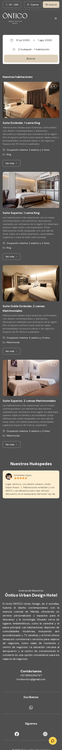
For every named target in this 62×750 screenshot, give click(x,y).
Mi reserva (51, 4)
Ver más (13, 164)
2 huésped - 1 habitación (31, 49)
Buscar (31, 58)
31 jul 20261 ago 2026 (31, 40)
